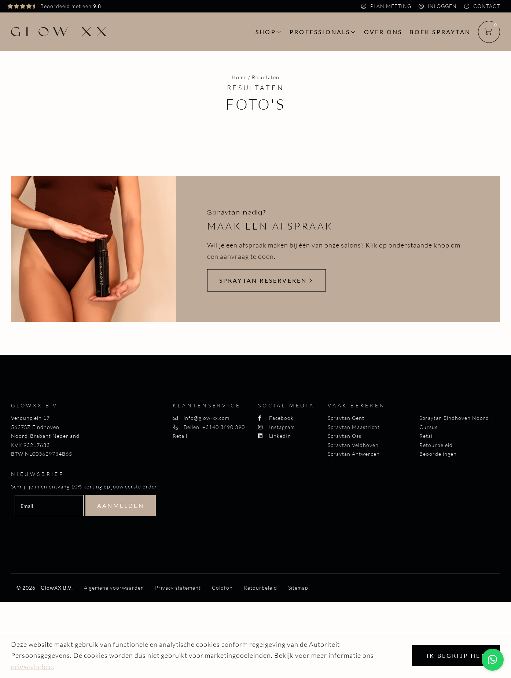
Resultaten (265, 77)
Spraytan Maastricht (354, 427)
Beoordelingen (438, 454)
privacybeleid (32, 667)
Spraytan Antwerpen (354, 454)
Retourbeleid (436, 445)
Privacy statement (178, 587)
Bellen (209, 427)
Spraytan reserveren (266, 280)
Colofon (222, 587)
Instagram (276, 427)
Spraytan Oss (344, 436)
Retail (180, 436)
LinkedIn (274, 436)
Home (239, 77)
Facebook (276, 418)
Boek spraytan (440, 31)
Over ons (383, 31)
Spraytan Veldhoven (353, 445)
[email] (49, 505)
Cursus (428, 427)
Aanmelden (120, 505)
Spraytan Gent (346, 418)
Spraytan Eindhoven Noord (454, 418)
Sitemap (298, 587)
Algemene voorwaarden (114, 587)
